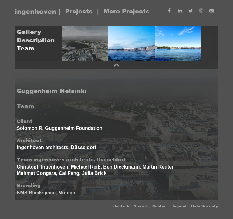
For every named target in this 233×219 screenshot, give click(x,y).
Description (36, 40)
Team (25, 48)
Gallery (29, 32)
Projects (79, 11)
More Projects (126, 11)
